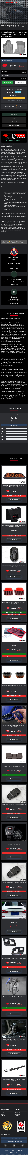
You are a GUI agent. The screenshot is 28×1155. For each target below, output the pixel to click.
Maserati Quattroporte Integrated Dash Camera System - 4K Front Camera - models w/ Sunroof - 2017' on (14, 998)
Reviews (14, 118)
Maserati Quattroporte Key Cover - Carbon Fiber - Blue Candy (14, 726)
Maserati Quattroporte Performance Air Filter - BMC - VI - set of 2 (14, 603)
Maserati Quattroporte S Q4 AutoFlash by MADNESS (14, 882)
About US (17, 1112)
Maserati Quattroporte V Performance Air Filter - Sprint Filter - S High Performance (14, 486)
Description (14, 114)
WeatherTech (23, 78)
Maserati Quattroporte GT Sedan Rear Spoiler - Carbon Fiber (14, 921)
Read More (14, 284)
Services (3, 1115)
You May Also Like (14, 121)
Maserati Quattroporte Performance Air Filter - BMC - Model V (14, 644)
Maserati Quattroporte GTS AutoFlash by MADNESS (14, 804)
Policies (17, 1115)
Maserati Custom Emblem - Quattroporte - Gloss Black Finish (14, 1080)
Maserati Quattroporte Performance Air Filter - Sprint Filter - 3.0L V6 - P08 (14, 686)
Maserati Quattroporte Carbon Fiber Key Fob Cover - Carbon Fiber (14, 566)
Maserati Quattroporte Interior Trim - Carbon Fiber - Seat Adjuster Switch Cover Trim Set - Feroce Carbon (14, 958)
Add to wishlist (20, 82)
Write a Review (14, 425)
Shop (2, 1114)
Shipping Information (6, 1117)
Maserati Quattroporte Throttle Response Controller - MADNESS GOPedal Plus (14, 843)
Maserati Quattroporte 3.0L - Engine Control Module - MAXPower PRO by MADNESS (14, 526)
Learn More (18, 92)
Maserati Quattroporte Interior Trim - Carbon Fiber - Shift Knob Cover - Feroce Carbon (13, 1040)
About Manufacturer (14, 125)
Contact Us (17, 1114)
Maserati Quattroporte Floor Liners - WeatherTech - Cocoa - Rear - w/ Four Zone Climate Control (14, 765)
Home (2, 1112)
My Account (18, 1117)
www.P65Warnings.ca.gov (18, 242)
